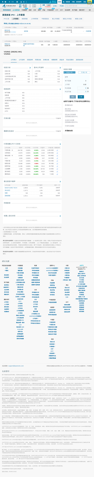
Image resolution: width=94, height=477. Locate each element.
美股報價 (52, 344)
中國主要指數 (20, 273)
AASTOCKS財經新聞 (52, 268)
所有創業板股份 (20, 294)
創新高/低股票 (20, 280)
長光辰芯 (7, 190)
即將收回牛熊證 (52, 329)
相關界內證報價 (35, 284)
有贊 (6, 193)
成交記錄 (35, 302)
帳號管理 (6, 287)
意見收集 (6, 292)
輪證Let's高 (81, 296)
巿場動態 (67, 277)
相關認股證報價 (35, 280)
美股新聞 (52, 353)
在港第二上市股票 (20, 296)
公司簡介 (6, 302)
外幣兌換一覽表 (67, 280)
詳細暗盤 (88, 31)
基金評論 (52, 290)
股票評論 (52, 285)
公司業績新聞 (20, 310)
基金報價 (67, 290)
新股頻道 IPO (20, 320)
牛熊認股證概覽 (52, 302)
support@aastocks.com (16, 366)
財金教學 (6, 277)
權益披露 (35, 311)
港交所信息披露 (52, 273)
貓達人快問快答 (81, 275)
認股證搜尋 (52, 310)
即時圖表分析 (35, 273)
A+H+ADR (20, 329)
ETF (20, 301)
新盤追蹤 (81, 309)
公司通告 (20, 303)
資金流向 (35, 306)
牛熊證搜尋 (52, 322)
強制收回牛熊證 (52, 334)
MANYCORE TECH (11, 188)
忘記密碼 (6, 289)
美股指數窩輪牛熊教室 (82, 299)
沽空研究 (20, 306)
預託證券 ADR (20, 327)
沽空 (35, 299)
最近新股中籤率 (9, 181)
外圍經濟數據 (52, 358)
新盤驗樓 (81, 307)
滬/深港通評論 (52, 287)
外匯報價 (67, 270)
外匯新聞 (67, 273)
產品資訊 (6, 275)
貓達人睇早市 (81, 273)
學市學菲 (81, 282)
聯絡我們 (6, 294)
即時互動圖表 (35, 275)
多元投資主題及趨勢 (81, 286)
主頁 (6, 268)
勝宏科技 (7, 30)
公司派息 (20, 308)
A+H (20, 325)
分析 (52, 349)
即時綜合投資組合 (35, 323)
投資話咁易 (82, 288)
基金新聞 (67, 292)
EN (13, 2)
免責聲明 (6, 309)
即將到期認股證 (52, 314)
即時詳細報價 (35, 270)
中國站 (6, 270)
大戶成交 (35, 304)
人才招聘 (6, 304)
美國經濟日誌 (52, 355)
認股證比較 (52, 312)
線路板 (26, 31)
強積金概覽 (67, 304)
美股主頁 (52, 341)
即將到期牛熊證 (52, 331)
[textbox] (78, 5)
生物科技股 (20, 299)
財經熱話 (81, 292)
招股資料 (7, 89)
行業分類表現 (20, 284)
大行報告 (20, 313)
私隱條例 (6, 311)
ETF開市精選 (81, 284)
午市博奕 (81, 280)
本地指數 (20, 268)
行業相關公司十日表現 (12, 144)
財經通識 (81, 303)
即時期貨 (20, 275)
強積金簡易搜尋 (67, 307)
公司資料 (35, 318)
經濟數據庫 (20, 334)
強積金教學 (67, 312)
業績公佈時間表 (20, 315)
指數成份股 (20, 287)
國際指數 (20, 270)
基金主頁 (67, 287)
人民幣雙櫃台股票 (20, 282)
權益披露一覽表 (20, 322)
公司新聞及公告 (35, 313)
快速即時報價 (35, 268)
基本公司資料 (39, 67)
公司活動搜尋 (20, 317)
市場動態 (52, 346)
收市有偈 (81, 278)
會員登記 (6, 285)
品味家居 (81, 305)
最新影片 (81, 271)
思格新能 (7, 195)
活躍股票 (20, 277)
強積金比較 (67, 309)
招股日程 (7, 67)
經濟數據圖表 (20, 336)
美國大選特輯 (81, 290)
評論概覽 (52, 283)
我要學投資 (82, 301)
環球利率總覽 (20, 338)
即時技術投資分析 (35, 321)
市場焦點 (81, 294)
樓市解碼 (81, 311)
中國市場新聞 (52, 275)
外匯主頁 (67, 268)
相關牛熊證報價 (35, 282)
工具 (67, 297)
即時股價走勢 (35, 297)
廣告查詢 (6, 307)
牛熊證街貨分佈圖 (52, 327)
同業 (35, 309)
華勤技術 (7, 44)
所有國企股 (20, 289)
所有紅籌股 (20, 292)
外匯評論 (52, 292)
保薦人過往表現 (9, 216)
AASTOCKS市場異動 (35, 316)
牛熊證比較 (52, 324)
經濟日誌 (20, 331)
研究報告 (52, 294)
